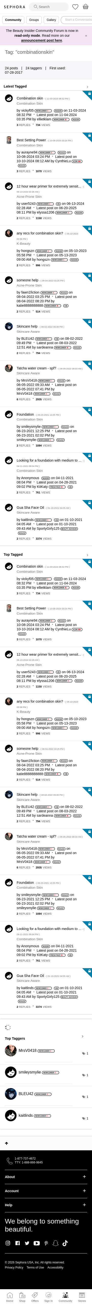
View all (46, 87)
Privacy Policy (14, 1267)
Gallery (51, 20)
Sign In (48, 1297)
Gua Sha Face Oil (43, 507)
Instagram (8, 1243)
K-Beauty (23, 243)
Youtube (37, 1243)
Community (65, 1300)
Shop (22, 1300)
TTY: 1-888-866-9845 (29, 1162)
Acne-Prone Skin (29, 196)
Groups (34, 20)
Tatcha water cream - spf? (50, 368)
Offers (35, 1300)
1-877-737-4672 (25, 1158)
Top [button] (6, 1143)
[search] (49, 6)
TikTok (65, 1243)
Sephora (14, 7)
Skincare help (40, 326)
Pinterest (46, 1243)
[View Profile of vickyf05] (27, 110)
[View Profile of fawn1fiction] (30, 292)
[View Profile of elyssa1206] (45, 212)
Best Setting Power (45, 140)
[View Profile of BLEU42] (27, 338)
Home (9, 1300)
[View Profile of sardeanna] (45, 347)
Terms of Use (35, 1267)
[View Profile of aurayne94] (29, 152)
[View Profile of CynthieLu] (63, 161)
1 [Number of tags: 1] (87, 1053)
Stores (82, 1300)
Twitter (27, 1243)
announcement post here (41, 40)
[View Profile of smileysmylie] (31, 427)
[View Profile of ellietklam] (44, 119)
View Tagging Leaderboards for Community (46, 1036)
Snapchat (56, 1243)
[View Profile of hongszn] (27, 251)
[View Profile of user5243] (28, 204)
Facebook (17, 1243)
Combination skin (43, 98)
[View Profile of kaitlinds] (27, 520)
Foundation (39, 414)
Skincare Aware (28, 331)
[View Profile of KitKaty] (42, 487)
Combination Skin (30, 103)
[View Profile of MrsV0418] (29, 380)
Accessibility (55, 1267)
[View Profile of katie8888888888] (30, 305)
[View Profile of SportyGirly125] (48, 528)
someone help (41, 280)
